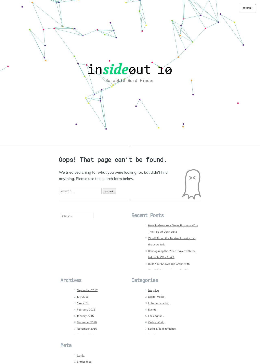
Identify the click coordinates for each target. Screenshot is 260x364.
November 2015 (87, 328)
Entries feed (84, 361)
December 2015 (87, 322)
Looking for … (156, 316)
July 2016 (83, 297)
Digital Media (156, 297)
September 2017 (87, 290)
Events (152, 309)
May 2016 (83, 303)
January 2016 (85, 316)
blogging (153, 290)
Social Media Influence (162, 328)
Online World (156, 322)
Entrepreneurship (158, 303)
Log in (80, 355)
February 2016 (86, 309)
